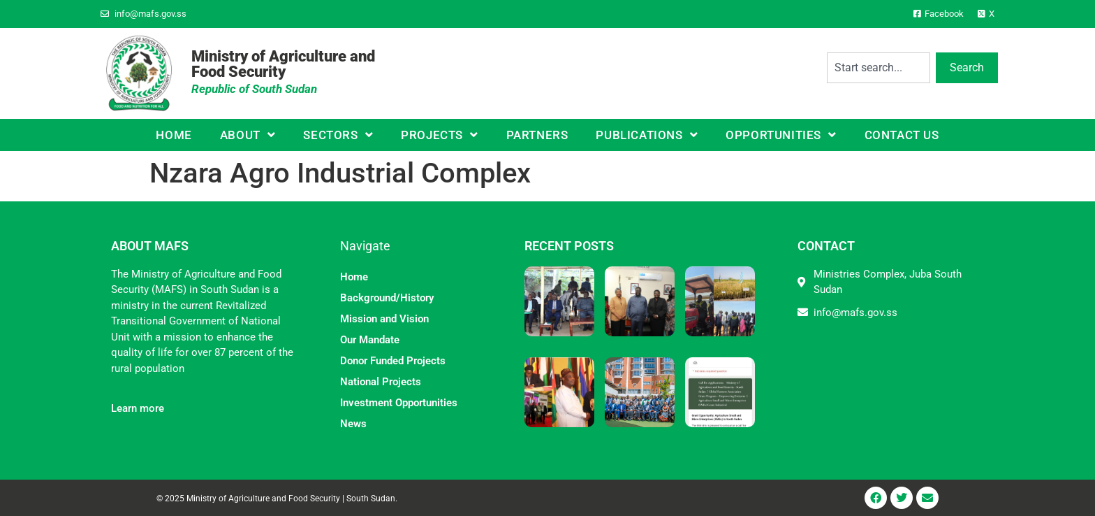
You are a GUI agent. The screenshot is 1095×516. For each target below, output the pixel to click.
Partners (537, 135)
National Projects (380, 381)
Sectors (338, 135)
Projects (439, 135)
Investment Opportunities (398, 402)
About (248, 135)
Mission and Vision (384, 319)
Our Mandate (369, 340)
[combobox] (878, 67)
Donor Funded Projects (393, 360)
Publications (647, 135)
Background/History (387, 298)
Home (173, 135)
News (353, 423)
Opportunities (781, 135)
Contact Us (902, 135)
